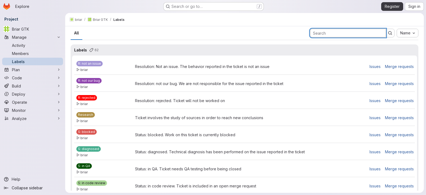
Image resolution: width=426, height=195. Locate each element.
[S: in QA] (84, 166)
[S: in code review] (91, 183)
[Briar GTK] (32, 29)
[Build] (32, 86)
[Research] (85, 115)
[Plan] (32, 69)
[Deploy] (32, 94)
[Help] (32, 179)
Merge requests (399, 66)
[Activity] (32, 45)
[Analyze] (32, 118)
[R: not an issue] (89, 63)
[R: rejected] (86, 97)
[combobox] (407, 33)
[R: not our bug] (89, 80)
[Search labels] (348, 33)
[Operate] (32, 102)
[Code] (32, 78)
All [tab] (76, 33)
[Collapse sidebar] (32, 188)
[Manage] (32, 37)
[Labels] (32, 61)
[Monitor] (32, 110)
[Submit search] (390, 33)
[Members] (32, 53)
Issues (375, 66)
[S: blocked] (86, 132)
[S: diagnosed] (88, 149)
